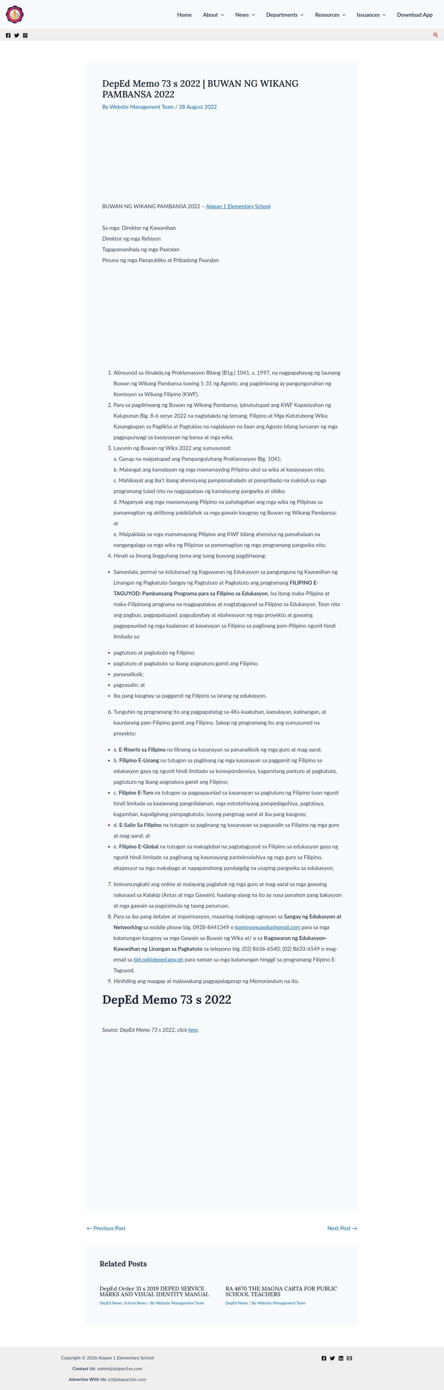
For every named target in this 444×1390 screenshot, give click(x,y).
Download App (415, 14)
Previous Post (106, 1227)
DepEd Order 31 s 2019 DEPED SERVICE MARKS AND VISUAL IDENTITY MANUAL (154, 1291)
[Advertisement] (222, 161)
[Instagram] (25, 35)
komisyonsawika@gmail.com (268, 927)
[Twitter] (16, 35)
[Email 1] (349, 1358)
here (193, 1029)
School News (135, 1302)
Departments (287, 14)
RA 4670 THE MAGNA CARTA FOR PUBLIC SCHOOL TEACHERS (281, 1291)
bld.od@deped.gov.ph (159, 959)
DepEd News (111, 1302)
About (216, 14)
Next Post (342, 1227)
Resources (332, 14)
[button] (224, 14)
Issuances (372, 14)
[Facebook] (8, 35)
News (247, 14)
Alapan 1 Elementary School (239, 206)
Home (188, 14)
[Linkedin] (340, 1358)
